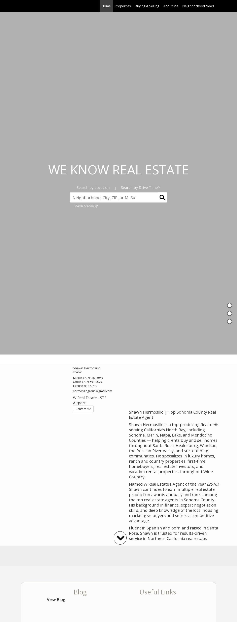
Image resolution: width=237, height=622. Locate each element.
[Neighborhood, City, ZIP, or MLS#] (118, 198)
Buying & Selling (147, 6)
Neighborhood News (198, 6)
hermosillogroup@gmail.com (92, 391)
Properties (123, 6)
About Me (170, 6)
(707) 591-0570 (92, 382)
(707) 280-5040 (93, 378)
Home (106, 6)
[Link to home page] (23, 6)
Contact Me (83, 409)
